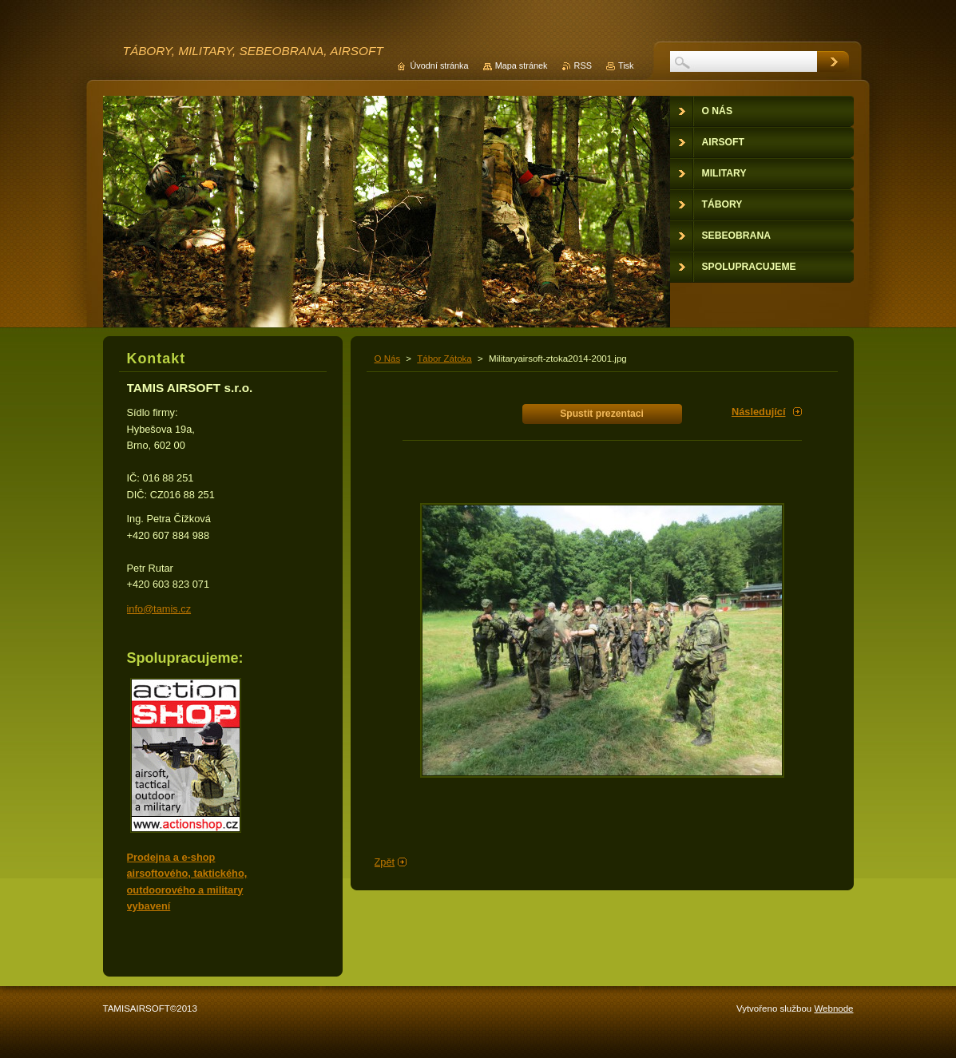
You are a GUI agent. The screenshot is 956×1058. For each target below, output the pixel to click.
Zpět (385, 862)
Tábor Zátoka (444, 358)
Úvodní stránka (439, 65)
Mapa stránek (521, 65)
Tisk (626, 65)
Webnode (833, 1008)
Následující (759, 412)
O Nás (388, 358)
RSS (583, 65)
